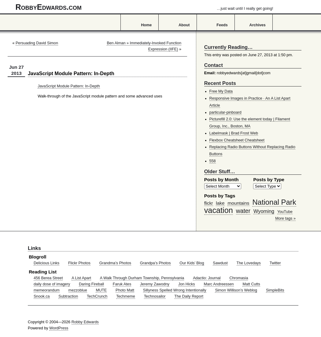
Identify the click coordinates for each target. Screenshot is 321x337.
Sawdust (220, 263)
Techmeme (125, 296)
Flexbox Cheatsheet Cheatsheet (236, 140)
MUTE (101, 290)
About (184, 25)
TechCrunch (97, 296)
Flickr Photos (79, 263)
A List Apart (81, 278)
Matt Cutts (251, 284)
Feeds (222, 25)
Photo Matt (125, 290)
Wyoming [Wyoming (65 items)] (263, 211)
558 (212, 161)
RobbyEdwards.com (144, 7)
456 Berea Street (48, 278)
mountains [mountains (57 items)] (238, 203)
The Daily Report (188, 296)
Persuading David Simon (37, 43)
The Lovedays (249, 263)
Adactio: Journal (207, 278)
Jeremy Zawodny (154, 284)
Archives (257, 25)
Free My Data (221, 91)
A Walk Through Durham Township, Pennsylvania (142, 278)
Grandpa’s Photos (155, 263)
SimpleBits (275, 290)
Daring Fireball (91, 284)
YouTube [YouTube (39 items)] (285, 212)
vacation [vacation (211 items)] (218, 210)
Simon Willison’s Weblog (236, 290)
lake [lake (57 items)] (220, 203)
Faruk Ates (122, 284)
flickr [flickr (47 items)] (208, 203)
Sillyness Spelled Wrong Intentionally (174, 290)
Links (34, 248)
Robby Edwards (85, 322)
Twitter (275, 263)
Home (146, 25)
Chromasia (238, 278)
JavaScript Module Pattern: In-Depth (69, 86)
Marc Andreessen (219, 284)
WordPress (58, 328)
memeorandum (47, 290)
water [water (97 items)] (243, 210)
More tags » (285, 218)
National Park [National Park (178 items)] (274, 202)
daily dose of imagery (52, 284)
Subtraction (68, 296)
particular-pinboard (225, 112)
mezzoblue (77, 290)
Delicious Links (46, 263)
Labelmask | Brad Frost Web (233, 133)
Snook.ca (42, 296)
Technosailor (155, 296)
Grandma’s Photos (115, 263)
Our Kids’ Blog (191, 263)
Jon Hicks (186, 284)
